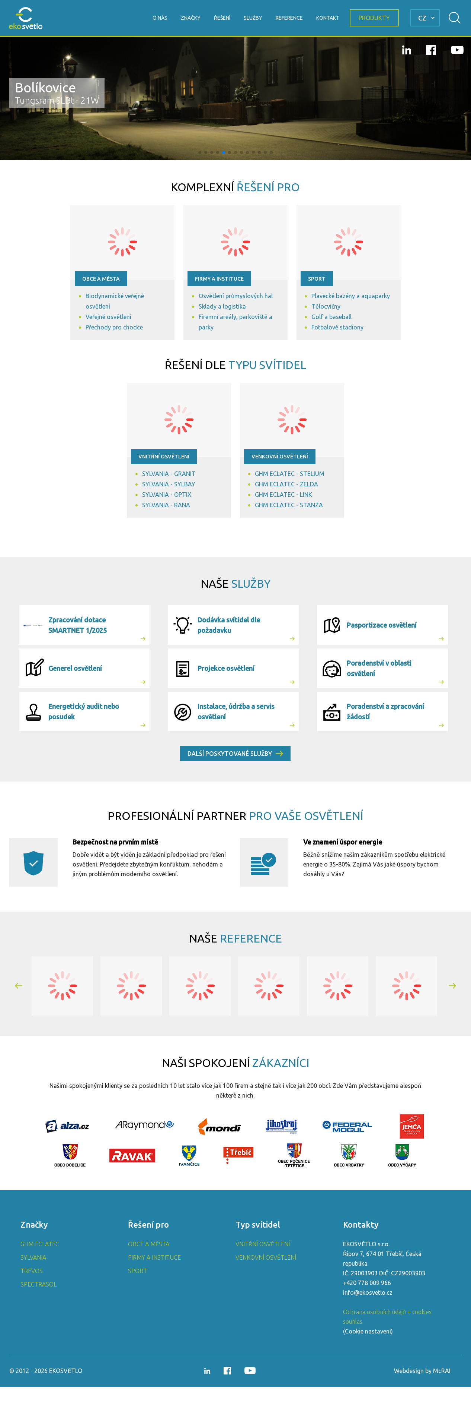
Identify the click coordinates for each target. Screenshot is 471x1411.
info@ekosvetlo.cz (367, 1316)
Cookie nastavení (368, 1355)
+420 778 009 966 (367, 1306)
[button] (199, 152)
